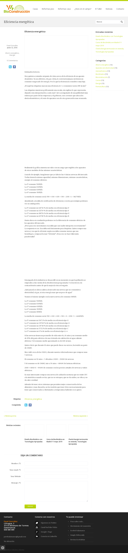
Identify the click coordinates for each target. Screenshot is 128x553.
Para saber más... (77, 521)
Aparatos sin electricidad (105, 68)
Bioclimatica (100, 74)
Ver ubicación (9, 541)
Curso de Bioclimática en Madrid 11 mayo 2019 (56, 440)
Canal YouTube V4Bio (49, 527)
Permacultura (101, 86)
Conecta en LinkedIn (49, 536)
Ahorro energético (12, 53)
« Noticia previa (10, 416)
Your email (15, 470)
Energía (12, 55)
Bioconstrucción (102, 77)
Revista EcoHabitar (77, 540)
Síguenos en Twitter (49, 523)
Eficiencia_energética (33, 399)
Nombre (16, 463)
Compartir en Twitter (10, 66)
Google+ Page (46, 532)
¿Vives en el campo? (82, 9)
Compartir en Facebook (14, 66)
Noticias (109, 9)
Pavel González (12, 45)
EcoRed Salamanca (77, 531)
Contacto (120, 9)
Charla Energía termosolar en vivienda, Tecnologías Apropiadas (78, 441)
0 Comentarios (12, 60)
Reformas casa (64, 9)
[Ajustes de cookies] (2, 547)
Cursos (98, 80)
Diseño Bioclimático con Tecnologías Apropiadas (34, 440)
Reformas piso (48, 9)
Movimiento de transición (80, 526)
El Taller (98, 9)
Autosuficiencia (101, 71)
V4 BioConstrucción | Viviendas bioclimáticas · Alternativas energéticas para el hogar (17, 9)
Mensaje (16, 483)
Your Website (16, 476)
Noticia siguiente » (80, 416)
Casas (35, 9)
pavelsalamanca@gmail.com (15, 537)
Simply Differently (77, 535)
